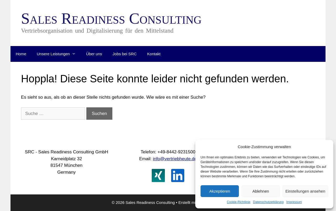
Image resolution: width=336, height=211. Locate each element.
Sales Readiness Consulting (111, 18)
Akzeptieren (219, 191)
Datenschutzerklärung (268, 202)
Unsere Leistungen (59, 54)
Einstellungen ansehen (305, 191)
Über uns (94, 54)
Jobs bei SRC (125, 54)
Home (21, 54)
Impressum (294, 202)
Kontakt (154, 54)
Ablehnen (260, 191)
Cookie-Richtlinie (238, 202)
